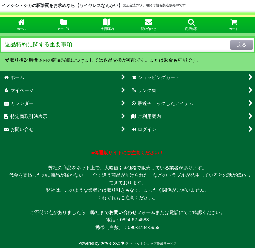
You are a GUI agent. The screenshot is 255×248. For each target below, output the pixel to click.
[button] (191, 25)
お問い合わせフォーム (132, 212)
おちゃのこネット (116, 243)
